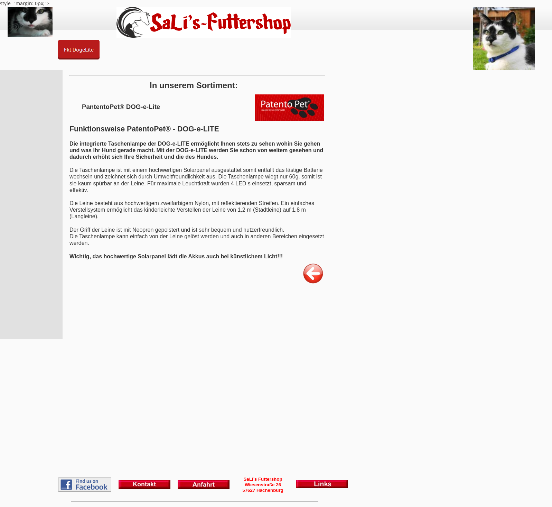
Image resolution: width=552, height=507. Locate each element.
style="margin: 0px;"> (276, 253)
